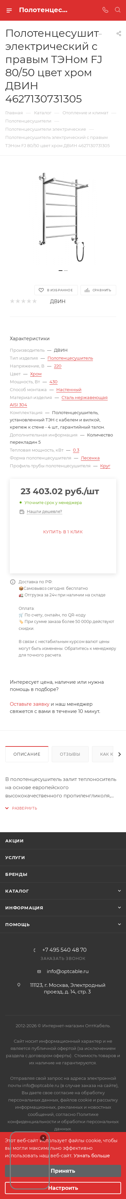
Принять (63, 1171)
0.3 (76, 450)
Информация (24, 907)
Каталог (17, 891)
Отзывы (70, 754)
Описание (26, 754)
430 (53, 381)
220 (58, 365)
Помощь (17, 924)
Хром (36, 373)
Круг (105, 465)
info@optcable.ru (68, 971)
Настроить (63, 1188)
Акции (14, 840)
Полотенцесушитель (70, 358)
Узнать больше (92, 1156)
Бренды (16, 874)
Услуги (15, 857)
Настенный (68, 389)
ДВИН (57, 301)
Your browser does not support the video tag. (30, 1160)
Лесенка (90, 457)
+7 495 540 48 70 (64, 950)
